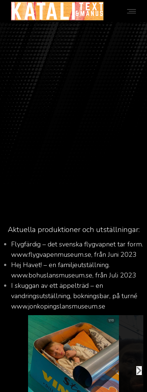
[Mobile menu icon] (131, 11)
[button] (138, 370)
